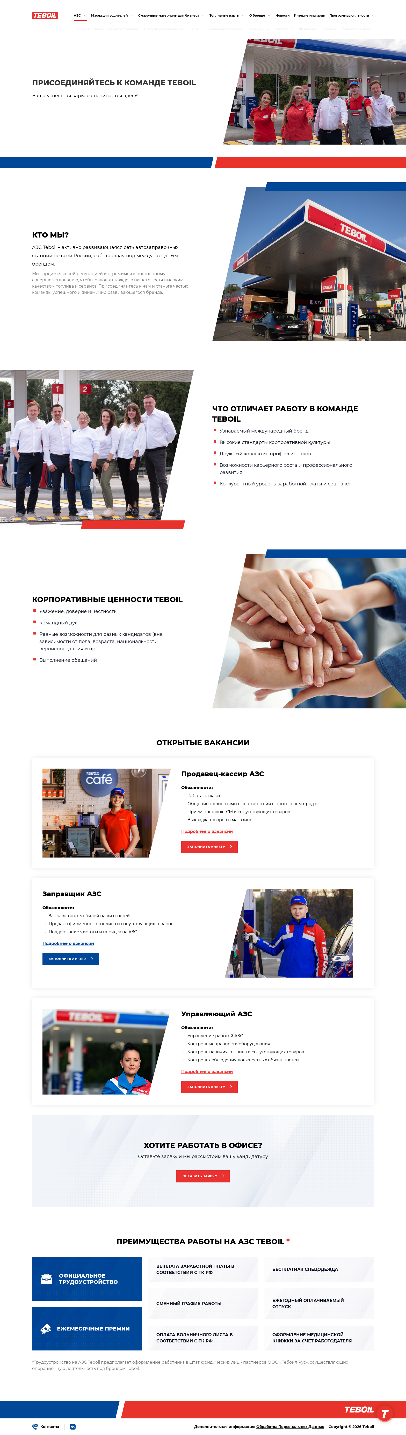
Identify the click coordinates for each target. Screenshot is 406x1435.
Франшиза (307, 29)
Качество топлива (123, 29)
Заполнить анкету (206, 847)
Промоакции (259, 29)
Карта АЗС (284, 29)
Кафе (194, 29)
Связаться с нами (357, 29)
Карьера (330, 29)
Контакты (49, 1426)
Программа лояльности (163, 29)
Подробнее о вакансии (207, 831)
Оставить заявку (200, 1176)
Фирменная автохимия (223, 29)
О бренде (257, 15)
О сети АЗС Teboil (89, 29)
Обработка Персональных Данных (290, 1426)
